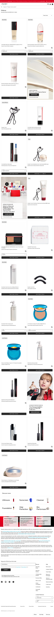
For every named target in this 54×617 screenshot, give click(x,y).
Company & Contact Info (42, 606)
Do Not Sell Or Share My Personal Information (8, 606)
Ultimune (6, 500)
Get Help (41, 614)
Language (37, 600)
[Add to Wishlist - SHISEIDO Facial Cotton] (52, 250)
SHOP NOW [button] (37, 174)
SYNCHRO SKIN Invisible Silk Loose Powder (12, 540)
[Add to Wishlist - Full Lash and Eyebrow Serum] (25, 447)
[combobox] (28, 7)
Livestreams (38, 586)
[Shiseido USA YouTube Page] (5, 582)
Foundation (7, 508)
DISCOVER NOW (35, 412)
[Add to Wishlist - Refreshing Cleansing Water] (52, 366)
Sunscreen (23, 500)
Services (48, 614)
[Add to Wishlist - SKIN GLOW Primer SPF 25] (25, 87)
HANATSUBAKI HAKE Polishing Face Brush (26, 533)
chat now (6, 524)
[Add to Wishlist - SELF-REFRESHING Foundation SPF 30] (25, 48)
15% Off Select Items (6, 1)
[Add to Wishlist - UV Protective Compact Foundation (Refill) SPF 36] (52, 327)
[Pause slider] (46, 1)
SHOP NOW (34, 94)
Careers (51, 606)
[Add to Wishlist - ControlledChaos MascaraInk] (25, 167)
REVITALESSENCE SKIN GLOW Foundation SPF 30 (38, 537)
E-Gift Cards (48, 584)
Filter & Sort (45, 15)
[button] (52, 4)
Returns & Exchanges (48, 575)
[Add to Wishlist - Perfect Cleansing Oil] (25, 327)
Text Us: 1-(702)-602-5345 (49, 579)
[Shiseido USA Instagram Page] (9, 582)
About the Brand (37, 567)
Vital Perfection (23, 508)
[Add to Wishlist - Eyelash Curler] (25, 131)
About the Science (37, 571)
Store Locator (38, 580)
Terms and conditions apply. (33, 97)
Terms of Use (22, 606)
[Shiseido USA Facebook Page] (2, 582)
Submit (6, 569)
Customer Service (49, 569)
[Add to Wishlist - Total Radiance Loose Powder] (25, 483)
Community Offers (38, 590)
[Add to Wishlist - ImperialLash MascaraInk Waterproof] (25, 403)
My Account (48, 566)
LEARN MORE (8, 214)
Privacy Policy (31, 606)
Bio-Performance (41, 508)
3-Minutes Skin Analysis (38, 575)
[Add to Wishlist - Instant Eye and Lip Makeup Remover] (25, 290)
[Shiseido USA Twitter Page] (13, 582)
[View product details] (13, 31)
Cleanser (40, 500)
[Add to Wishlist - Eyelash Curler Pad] (52, 290)
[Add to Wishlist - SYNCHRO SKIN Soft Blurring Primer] (52, 131)
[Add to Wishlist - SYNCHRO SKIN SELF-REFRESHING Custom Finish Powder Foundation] (25, 251)
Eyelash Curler (10, 547)
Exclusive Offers (39, 578)
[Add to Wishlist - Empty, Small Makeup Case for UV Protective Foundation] (25, 366)
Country (37, 596)
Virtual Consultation (38, 584)
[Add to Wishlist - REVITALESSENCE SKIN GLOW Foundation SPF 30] (52, 48)
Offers (35, 614)
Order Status (48, 571)
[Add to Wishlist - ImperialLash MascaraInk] (52, 447)
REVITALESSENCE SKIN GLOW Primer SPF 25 (12, 531)
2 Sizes (3, 329)
